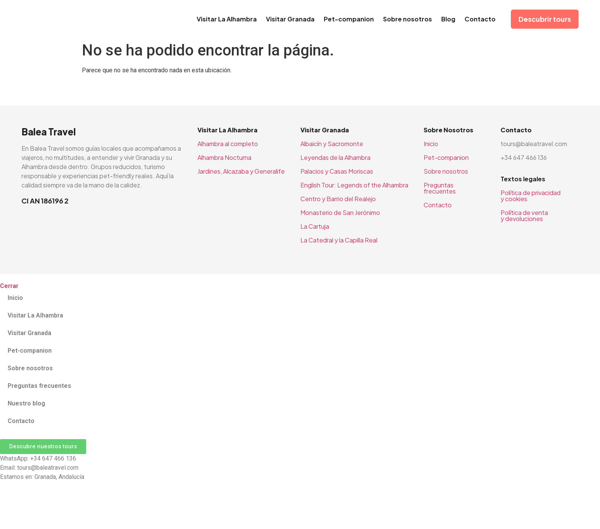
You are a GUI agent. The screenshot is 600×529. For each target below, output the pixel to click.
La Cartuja (314, 226)
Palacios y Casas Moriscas (336, 171)
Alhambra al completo (227, 144)
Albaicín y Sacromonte (331, 144)
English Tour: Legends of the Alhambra (354, 185)
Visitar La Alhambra (227, 19)
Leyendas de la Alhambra (335, 157)
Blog (448, 19)
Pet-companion (349, 19)
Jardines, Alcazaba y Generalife (241, 171)
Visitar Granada (290, 19)
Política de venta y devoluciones (524, 215)
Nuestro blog (26, 403)
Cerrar (9, 286)
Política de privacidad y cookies (531, 196)
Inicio (431, 144)
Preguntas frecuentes (440, 188)
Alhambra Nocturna (224, 157)
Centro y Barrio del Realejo (338, 199)
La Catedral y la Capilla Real (338, 240)
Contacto (480, 19)
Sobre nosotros (407, 19)
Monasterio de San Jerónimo (340, 212)
